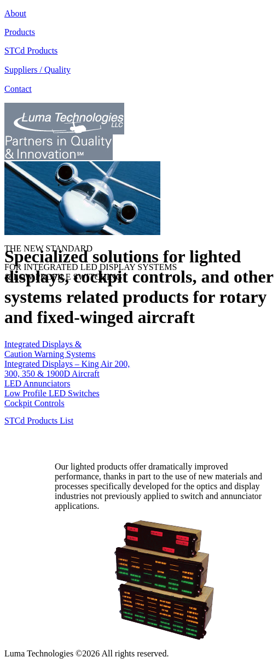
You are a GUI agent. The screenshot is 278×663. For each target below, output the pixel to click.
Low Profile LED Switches (52, 393)
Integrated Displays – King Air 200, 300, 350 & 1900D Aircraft (67, 368)
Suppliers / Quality (37, 69)
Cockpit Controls (34, 403)
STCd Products (30, 50)
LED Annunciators (37, 383)
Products (19, 32)
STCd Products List (38, 420)
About (15, 13)
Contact (18, 88)
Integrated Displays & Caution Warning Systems (49, 349)
